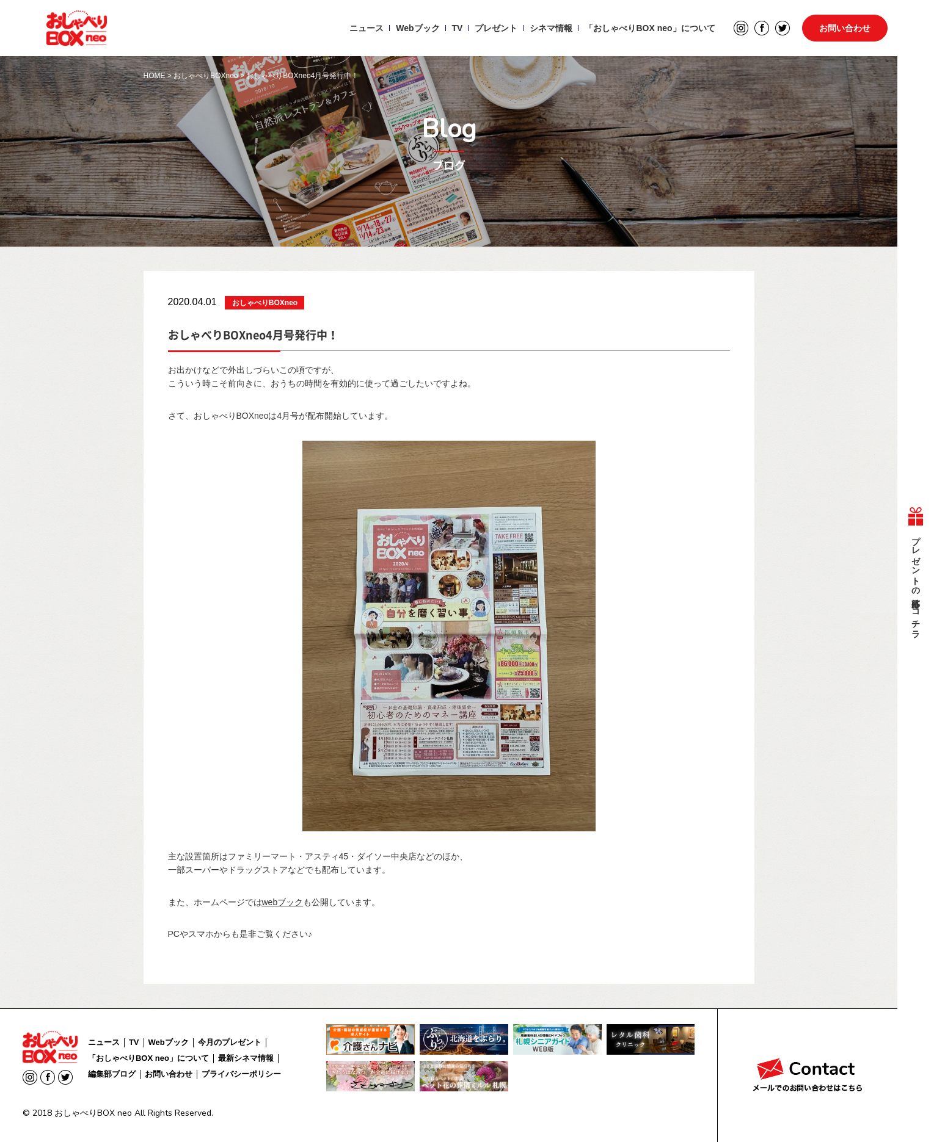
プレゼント (496, 28)
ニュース (366, 28)
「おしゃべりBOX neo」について (650, 28)
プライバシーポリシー (241, 1074)
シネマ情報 (551, 28)
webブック (283, 902)
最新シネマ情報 (246, 1058)
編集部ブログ (112, 1074)
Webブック (417, 28)
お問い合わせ (844, 28)
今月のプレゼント (229, 1042)
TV (457, 28)
